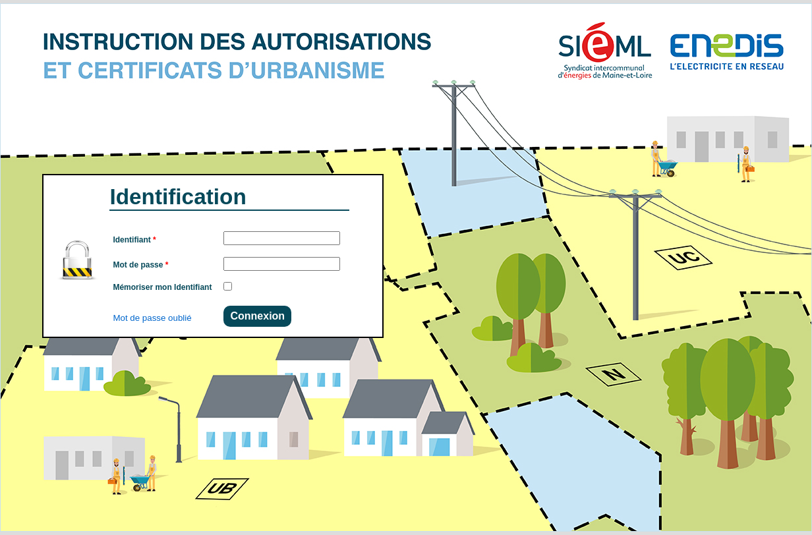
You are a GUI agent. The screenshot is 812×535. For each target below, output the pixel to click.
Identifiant (134, 239)
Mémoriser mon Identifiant (162, 287)
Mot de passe (140, 264)
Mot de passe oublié (152, 318)
